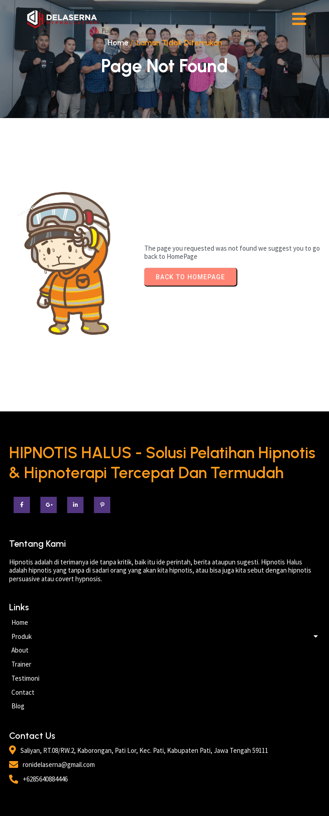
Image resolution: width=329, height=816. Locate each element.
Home (118, 42)
